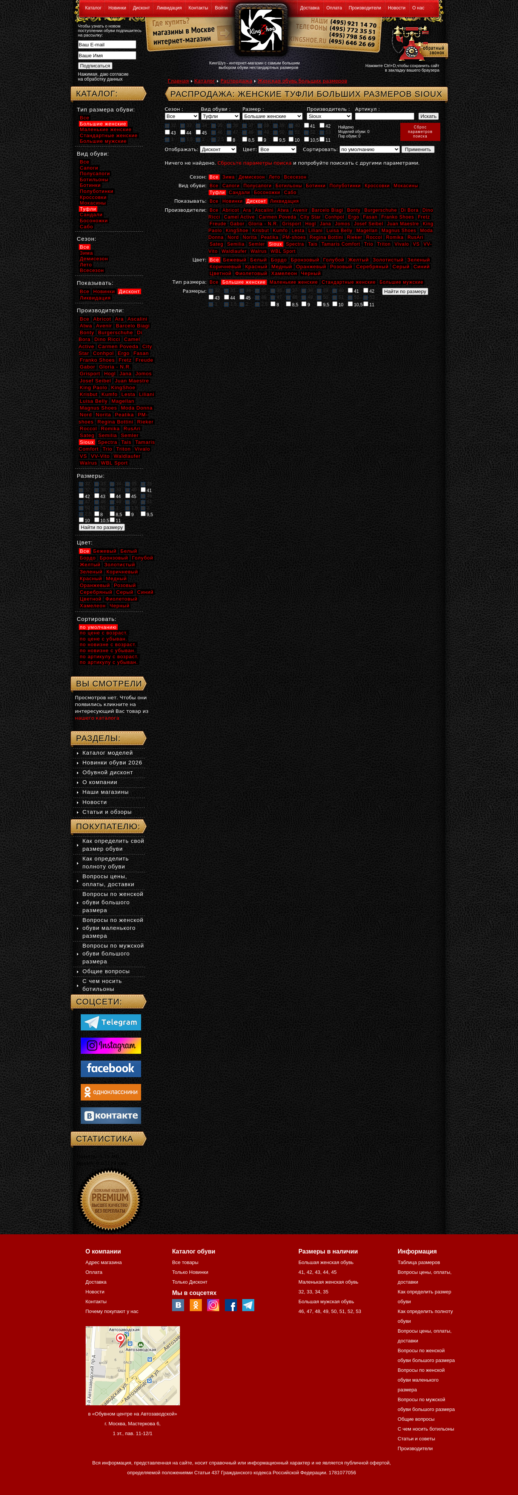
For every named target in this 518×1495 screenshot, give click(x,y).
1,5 (186, 139)
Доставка (310, 8)
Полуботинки (345, 185)
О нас (418, 8)
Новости (396, 8)
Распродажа (236, 81)
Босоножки (267, 192)
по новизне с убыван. (108, 650)
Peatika (269, 237)
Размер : (253, 109)
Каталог (93, 8)
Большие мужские (401, 282)
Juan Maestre (403, 223)
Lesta (298, 230)
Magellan (367, 230)
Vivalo (402, 244)
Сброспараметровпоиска (420, 131)
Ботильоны (288, 185)
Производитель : (328, 109)
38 (263, 125)
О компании (100, 782)
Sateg (216, 244)
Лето (274, 177)
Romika (395, 237)
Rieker (355, 237)
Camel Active (239, 217)
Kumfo (280, 230)
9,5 (279, 140)
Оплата (334, 8)
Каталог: (97, 93)
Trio (368, 244)
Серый (400, 266)
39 (278, 125)
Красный (256, 266)
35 (217, 125)
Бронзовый (305, 260)
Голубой (333, 260)
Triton (383, 244)
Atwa (283, 210)
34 (201, 125)
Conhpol (334, 217)
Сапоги (231, 185)
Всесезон (295, 177)
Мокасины (405, 185)
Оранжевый (311, 266)
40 (294, 125)
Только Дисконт (190, 1282)
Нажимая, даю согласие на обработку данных (103, 77)
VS (416, 244)
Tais (312, 244)
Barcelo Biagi (327, 210)
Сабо (290, 192)
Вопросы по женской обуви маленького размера (113, 928)
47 (232, 132)
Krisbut (260, 230)
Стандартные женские (349, 282)
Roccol (374, 237)
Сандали (239, 192)
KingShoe (237, 230)
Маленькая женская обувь (328, 1282)
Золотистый (388, 260)
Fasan (370, 217)
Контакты (198, 8)
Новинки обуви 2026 (113, 762)
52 (309, 132)
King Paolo (94, 387)
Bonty (354, 210)
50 (278, 132)
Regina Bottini (326, 237)
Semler (257, 244)
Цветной (221, 273)
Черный (311, 273)
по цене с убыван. (104, 639)
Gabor (237, 223)
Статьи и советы (416, 1438)
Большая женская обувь (326, 1262)
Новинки (117, 8)
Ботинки (316, 185)
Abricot (230, 210)
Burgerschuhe (380, 210)
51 (294, 132)
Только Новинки (190, 1272)
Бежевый (234, 260)
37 (248, 125)
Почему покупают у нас (112, 1311)
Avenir (300, 210)
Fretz (424, 217)
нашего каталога (97, 718)
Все (214, 177)
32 (170, 125)
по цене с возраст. (104, 633)
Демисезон (251, 177)
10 (294, 140)
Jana (325, 223)
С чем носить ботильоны (426, 1429)
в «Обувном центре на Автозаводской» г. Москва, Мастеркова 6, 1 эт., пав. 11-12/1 (132, 1423)
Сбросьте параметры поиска (255, 163)
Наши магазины (106, 792)
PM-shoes (294, 237)
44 (186, 133)
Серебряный (372, 266)
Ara (247, 210)
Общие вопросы (106, 971)
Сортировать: (320, 149)
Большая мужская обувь (326, 1301)
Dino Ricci (107, 339)
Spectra (295, 244)
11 (325, 140)
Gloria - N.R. (263, 223)
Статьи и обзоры (107, 812)
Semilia (235, 244)
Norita (250, 237)
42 (325, 126)
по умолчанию (98, 627)
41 (309, 126)
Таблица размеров (419, 1262)
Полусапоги (257, 185)
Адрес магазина (104, 1262)
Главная (178, 81)
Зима (228, 177)
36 (232, 125)
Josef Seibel (368, 223)
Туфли (217, 192)
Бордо (279, 260)
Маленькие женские (293, 282)
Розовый (341, 266)
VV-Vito (100, 456)
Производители (365, 8)
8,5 (248, 140)
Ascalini (264, 210)
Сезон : (174, 109)
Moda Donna (136, 408)
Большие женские (244, 282)
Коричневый (225, 266)
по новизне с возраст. (108, 644)
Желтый (358, 260)
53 (325, 132)
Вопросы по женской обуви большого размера (113, 902)
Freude (218, 223)
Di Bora (410, 210)
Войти (221, 8)
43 (170, 133)
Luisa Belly (339, 230)
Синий (421, 266)
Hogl (310, 223)
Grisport (291, 223)
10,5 (311, 140)
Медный (281, 266)
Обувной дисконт (108, 772)
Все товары (185, 1262)
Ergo (353, 217)
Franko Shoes (397, 217)
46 (217, 132)
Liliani (315, 230)
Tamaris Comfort (340, 244)
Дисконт (141, 8)
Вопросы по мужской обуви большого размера (113, 953)
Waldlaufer (234, 251)
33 (186, 125)
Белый (258, 260)
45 (201, 133)
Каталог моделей (108, 752)
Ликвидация (169, 8)
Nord (233, 237)
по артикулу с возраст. (109, 656)
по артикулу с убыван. (109, 662)
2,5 (217, 139)
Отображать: (181, 149)
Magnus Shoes (398, 230)
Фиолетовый (251, 273)
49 (263, 132)
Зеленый (418, 260)
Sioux (275, 244)
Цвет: (250, 149)
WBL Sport (283, 251)
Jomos (342, 223)
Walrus (259, 251)
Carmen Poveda (278, 217)
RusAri (415, 237)
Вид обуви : (216, 109)
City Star (310, 217)
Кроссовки (377, 185)
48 (248, 132)
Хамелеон (284, 273)
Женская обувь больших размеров (302, 81)
